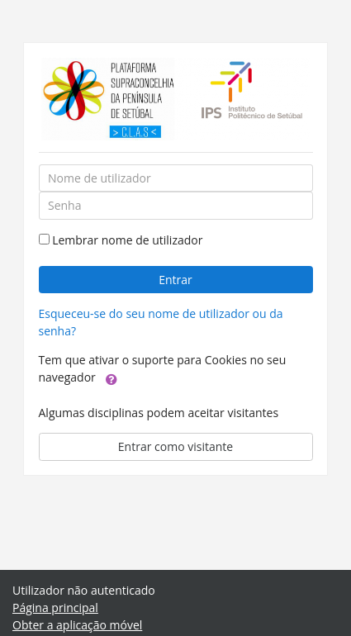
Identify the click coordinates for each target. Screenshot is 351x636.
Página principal (55, 607)
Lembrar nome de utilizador (127, 240)
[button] (111, 378)
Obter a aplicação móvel (77, 625)
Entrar (175, 279)
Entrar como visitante (175, 446)
